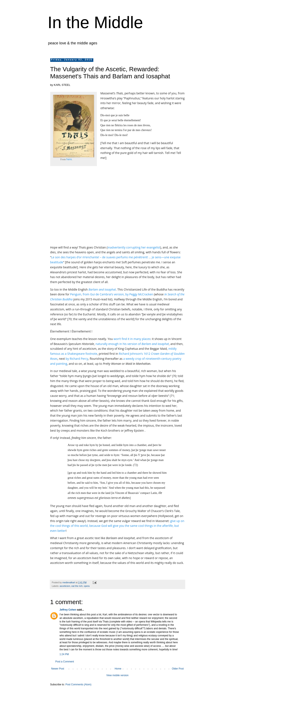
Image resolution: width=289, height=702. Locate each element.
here (69, 159)
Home (118, 668)
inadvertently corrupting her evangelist (134, 247)
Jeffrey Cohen (68, 609)
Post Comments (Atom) (78, 684)
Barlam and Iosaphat (102, 289)
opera (87, 586)
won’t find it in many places (132, 339)
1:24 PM (64, 654)
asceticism (65, 586)
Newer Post (57, 668)
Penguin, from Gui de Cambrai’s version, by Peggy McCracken (111, 294)
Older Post (178, 668)
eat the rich (77, 586)
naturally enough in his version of (132, 344)
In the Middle (95, 22)
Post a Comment (64, 661)
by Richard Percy (77, 359)
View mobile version (117, 675)
